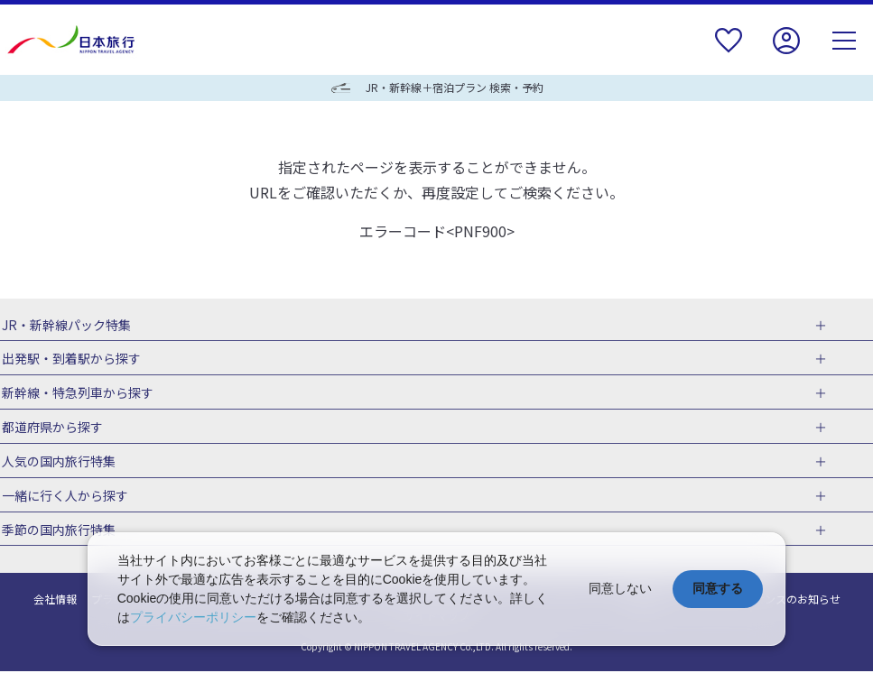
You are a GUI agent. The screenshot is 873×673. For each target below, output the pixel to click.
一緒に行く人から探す (63, 497)
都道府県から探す (50, 427)
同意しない (620, 588)
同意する (717, 588)
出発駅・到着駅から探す (69, 359)
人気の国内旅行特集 (57, 462)
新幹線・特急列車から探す (76, 393)
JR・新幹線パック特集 (64, 325)
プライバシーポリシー (193, 617)
